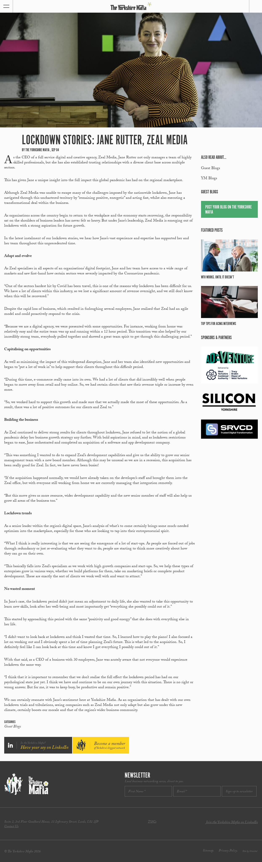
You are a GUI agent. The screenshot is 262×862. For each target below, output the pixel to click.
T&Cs (152, 822)
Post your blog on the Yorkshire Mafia (228, 209)
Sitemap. (208, 851)
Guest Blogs (12, 727)
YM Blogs (209, 178)
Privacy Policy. (228, 851)
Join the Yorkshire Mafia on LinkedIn (232, 822)
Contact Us (11, 827)
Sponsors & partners (216, 338)
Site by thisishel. (250, 851)
